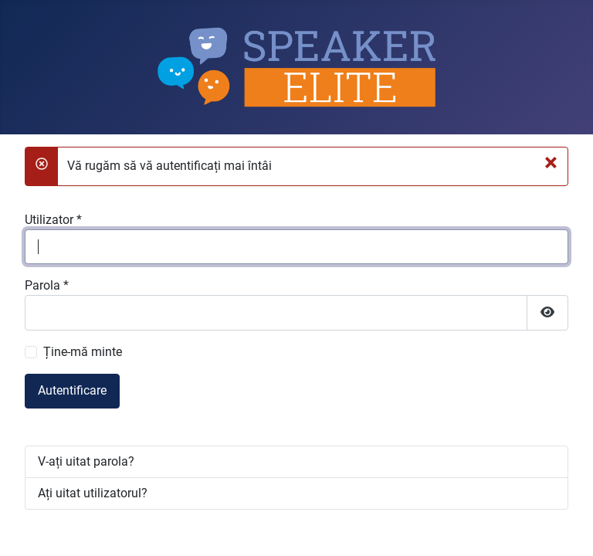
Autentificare (72, 390)
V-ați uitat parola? (86, 461)
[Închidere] (551, 162)
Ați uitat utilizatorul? (92, 493)
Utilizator (53, 219)
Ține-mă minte (82, 351)
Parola (47, 285)
